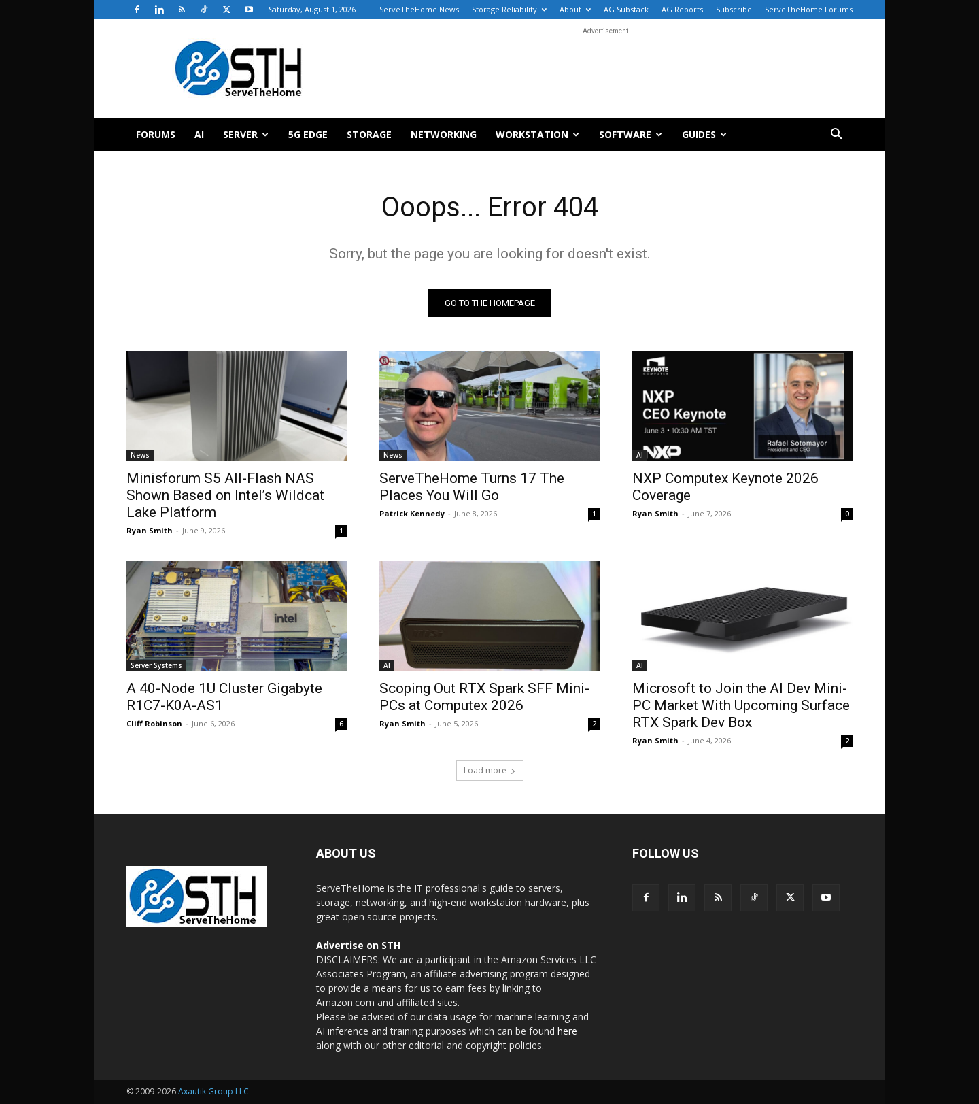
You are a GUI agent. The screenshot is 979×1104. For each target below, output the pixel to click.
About (575, 9)
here (567, 1030)
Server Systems (156, 665)
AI (199, 134)
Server (246, 134)
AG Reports (682, 9)
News (140, 455)
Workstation (537, 134)
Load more (490, 770)
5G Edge (308, 134)
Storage (369, 134)
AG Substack (626, 9)
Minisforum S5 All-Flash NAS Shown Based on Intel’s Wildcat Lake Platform (225, 495)
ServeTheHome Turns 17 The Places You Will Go (471, 486)
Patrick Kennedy (412, 513)
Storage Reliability (509, 9)
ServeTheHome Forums (809, 9)
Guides (704, 134)
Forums (155, 134)
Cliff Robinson (154, 723)
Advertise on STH (358, 945)
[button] (836, 135)
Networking (444, 134)
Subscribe (734, 9)
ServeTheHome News (419, 9)
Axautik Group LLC (213, 1091)
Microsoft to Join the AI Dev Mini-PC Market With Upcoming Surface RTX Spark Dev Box (741, 705)
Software (630, 134)
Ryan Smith (149, 530)
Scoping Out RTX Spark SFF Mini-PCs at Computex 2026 (484, 697)
